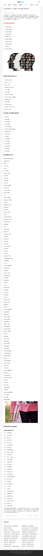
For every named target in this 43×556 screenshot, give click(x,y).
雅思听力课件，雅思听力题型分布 (12, 515)
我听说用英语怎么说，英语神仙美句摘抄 (10, 538)
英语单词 (15, 4)
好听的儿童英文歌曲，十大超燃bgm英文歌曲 (11, 546)
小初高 (37, 4)
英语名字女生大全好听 (7, 544)
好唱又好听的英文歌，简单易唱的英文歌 (29, 538)
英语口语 (31, 4)
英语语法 (20, 4)
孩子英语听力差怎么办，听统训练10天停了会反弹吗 (12, 532)
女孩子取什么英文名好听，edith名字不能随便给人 (30, 528)
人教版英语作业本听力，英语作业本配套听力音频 (12, 534)
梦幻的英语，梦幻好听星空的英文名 (28, 544)
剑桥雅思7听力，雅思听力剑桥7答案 (10, 540)
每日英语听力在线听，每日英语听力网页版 (11, 536)
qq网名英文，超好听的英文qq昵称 (27, 542)
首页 (5, 4)
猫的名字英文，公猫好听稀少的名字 (33, 515)
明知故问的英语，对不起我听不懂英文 (28, 540)
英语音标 (9, 4)
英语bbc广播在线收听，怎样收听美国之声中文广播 (30, 534)
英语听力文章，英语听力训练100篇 (28, 546)
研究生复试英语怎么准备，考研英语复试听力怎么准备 (30, 530)
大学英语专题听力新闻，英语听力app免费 (29, 536)
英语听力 (26, 4)
